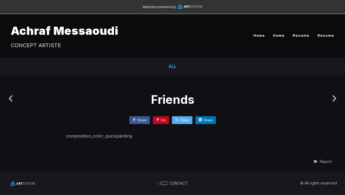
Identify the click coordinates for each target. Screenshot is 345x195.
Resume (301, 35)
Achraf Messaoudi (64, 30)
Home (259, 35)
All (172, 66)
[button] (322, 161)
